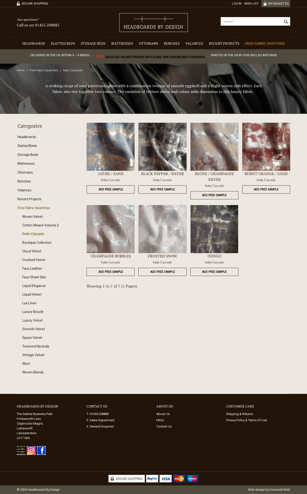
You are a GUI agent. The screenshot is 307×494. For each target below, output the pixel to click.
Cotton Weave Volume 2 (40, 225)
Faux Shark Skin (34, 277)
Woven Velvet (32, 217)
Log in (237, 3)
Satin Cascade (73, 70)
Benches (172, 43)
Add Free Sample (110, 189)
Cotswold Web (280, 489)
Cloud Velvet (31, 251)
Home (21, 70)
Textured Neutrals (35, 346)
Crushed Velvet (33, 260)
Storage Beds (93, 43)
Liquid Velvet (31, 294)
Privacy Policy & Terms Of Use (246, 420)
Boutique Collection (37, 242)
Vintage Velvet (33, 355)
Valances (194, 43)
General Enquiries (102, 426)
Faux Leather (32, 268)
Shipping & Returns (239, 414)
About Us (163, 414)
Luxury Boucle (32, 312)
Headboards (33, 43)
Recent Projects (224, 43)
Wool (26, 364)
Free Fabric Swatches (265, 43)
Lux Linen (29, 303)
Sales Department (102, 420)
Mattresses (122, 43)
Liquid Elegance (34, 286)
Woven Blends (33, 372)
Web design (256, 489)
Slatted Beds (63, 43)
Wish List (251, 3)
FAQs (160, 420)
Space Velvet (32, 338)
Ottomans (148, 43)
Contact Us (164, 426)
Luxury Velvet (32, 320)
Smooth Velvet (33, 329)
